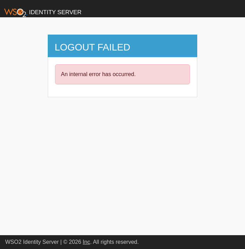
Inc (86, 242)
